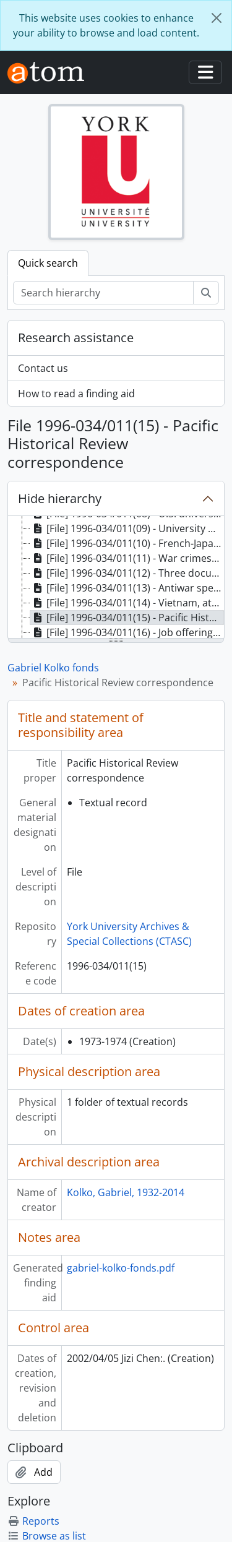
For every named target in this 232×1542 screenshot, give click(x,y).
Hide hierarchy (59, 498)
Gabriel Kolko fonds (53, 667)
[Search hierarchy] (103, 292)
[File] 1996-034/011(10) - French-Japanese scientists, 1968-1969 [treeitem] (127, 543)
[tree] (116, 578)
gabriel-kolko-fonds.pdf (120, 1268)
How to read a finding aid (76, 393)
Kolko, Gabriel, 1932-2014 (125, 1192)
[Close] (216, 18)
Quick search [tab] (48, 263)
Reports (33, 1521)
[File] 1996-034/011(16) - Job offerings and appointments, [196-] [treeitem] (127, 632)
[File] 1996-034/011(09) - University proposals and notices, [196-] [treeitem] (127, 528)
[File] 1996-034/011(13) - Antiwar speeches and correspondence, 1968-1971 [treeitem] (127, 587)
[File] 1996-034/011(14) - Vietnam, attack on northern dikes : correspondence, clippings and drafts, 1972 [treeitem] (127, 602)
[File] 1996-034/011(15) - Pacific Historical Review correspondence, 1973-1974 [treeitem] (127, 617)
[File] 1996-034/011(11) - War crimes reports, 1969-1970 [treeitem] (127, 558)
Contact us (43, 368)
